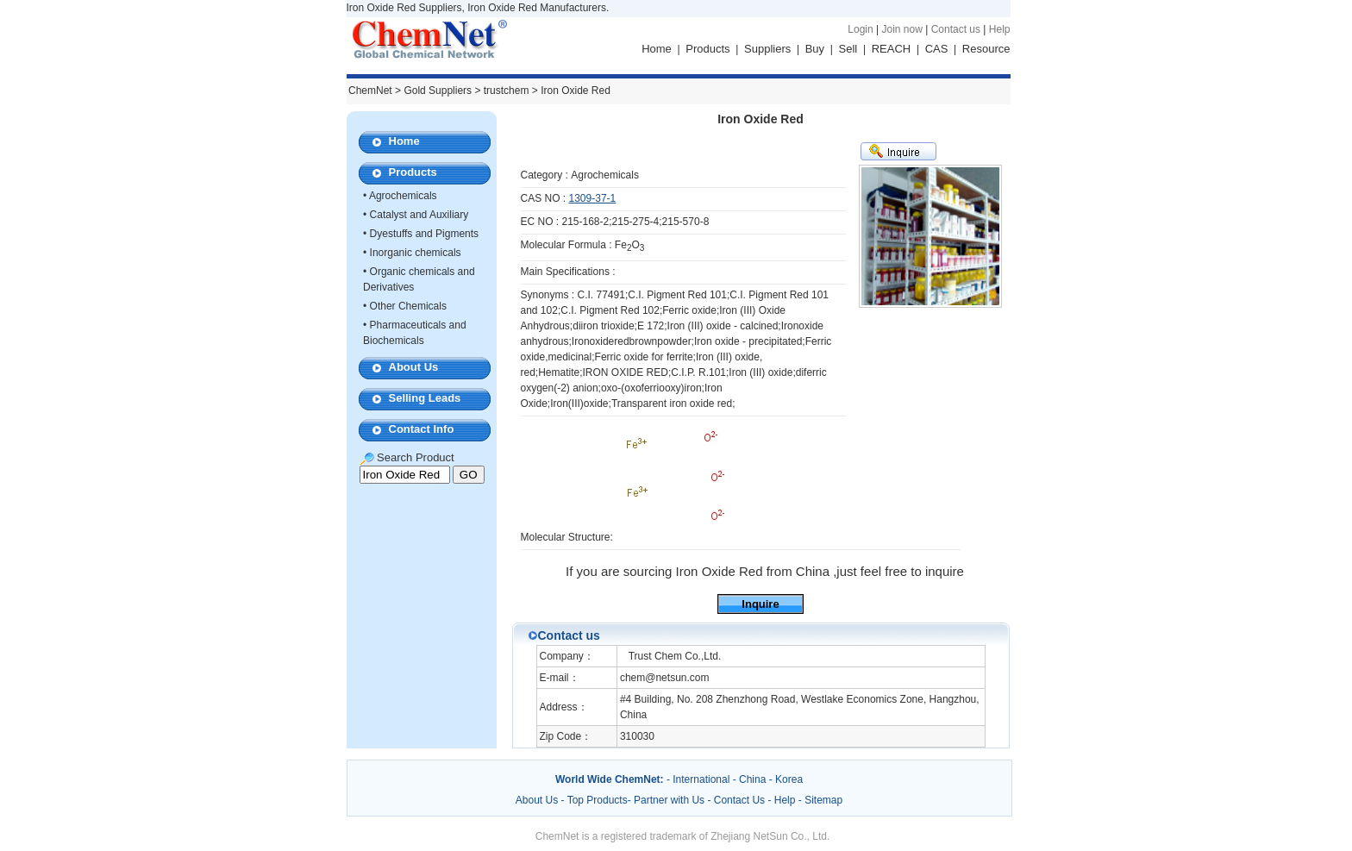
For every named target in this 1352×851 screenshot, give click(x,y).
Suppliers (767, 48)
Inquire (760, 604)
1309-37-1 (593, 198)
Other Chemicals (408, 306)
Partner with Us (670, 800)
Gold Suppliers (438, 90)
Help (1000, 29)
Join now (901, 29)
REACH (891, 48)
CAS (936, 48)
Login (860, 29)
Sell (848, 48)
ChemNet (370, 90)
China (752, 779)
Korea (789, 779)
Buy (814, 48)
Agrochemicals (403, 196)
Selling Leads (425, 397)
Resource (986, 48)
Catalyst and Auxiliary (419, 215)
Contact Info (421, 428)
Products (707, 48)
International (701, 779)
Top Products (597, 800)
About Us (414, 366)
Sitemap (823, 800)
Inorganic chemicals (415, 253)
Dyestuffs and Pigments (424, 234)
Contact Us (739, 800)
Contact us (955, 29)
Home (657, 48)
